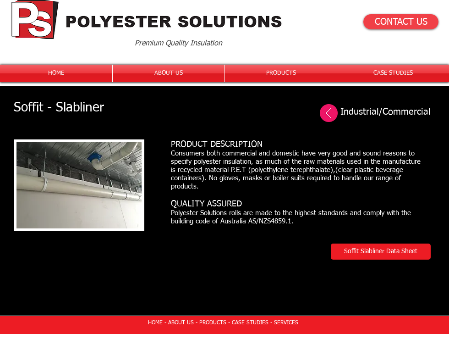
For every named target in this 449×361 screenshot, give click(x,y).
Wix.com (288, 343)
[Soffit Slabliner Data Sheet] (381, 252)
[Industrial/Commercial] (373, 112)
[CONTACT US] (400, 21)
